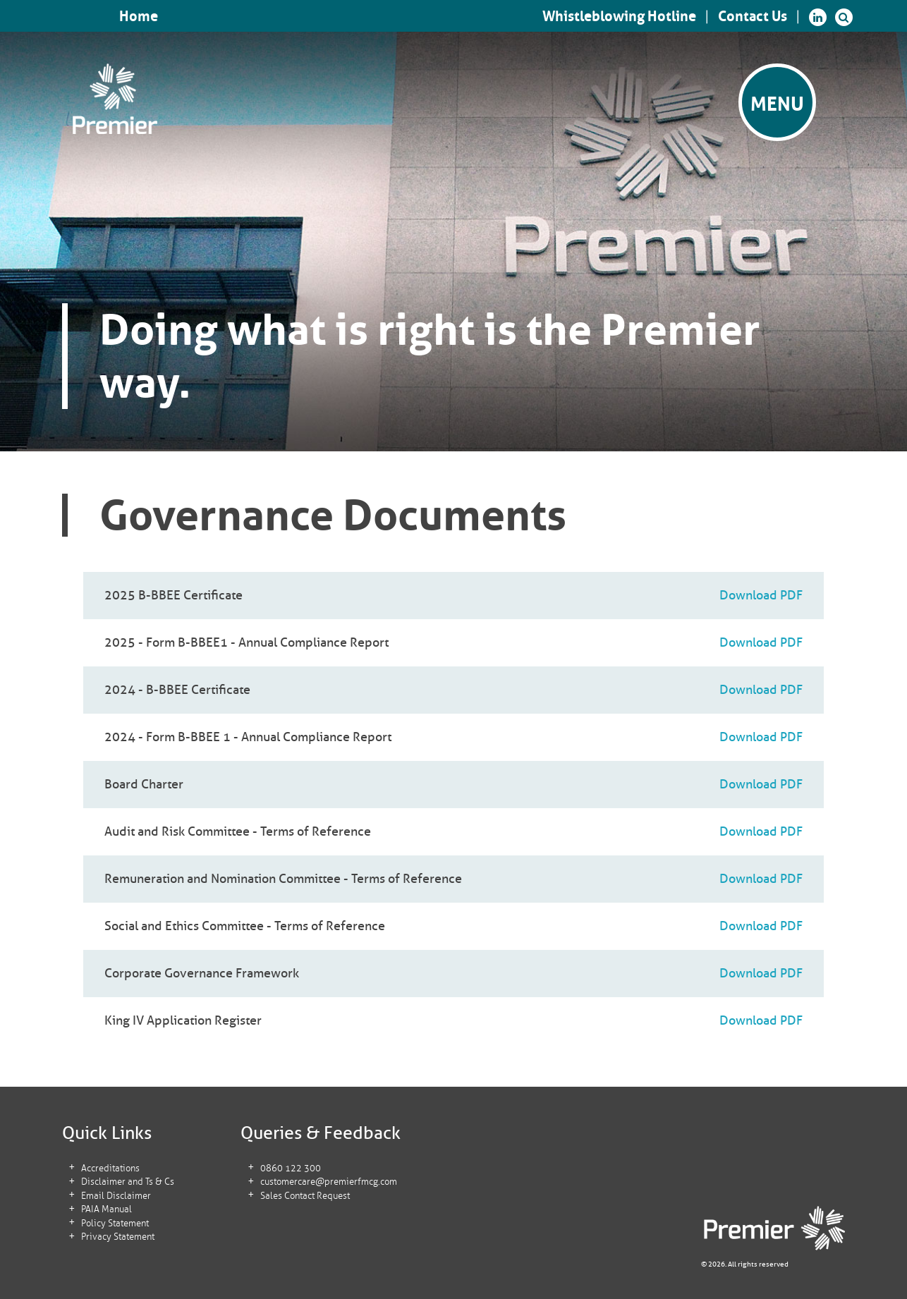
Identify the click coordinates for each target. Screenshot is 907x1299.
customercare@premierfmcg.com (327, 1182)
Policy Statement (114, 1223)
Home (138, 16)
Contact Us (752, 16)
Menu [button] (777, 104)
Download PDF (761, 595)
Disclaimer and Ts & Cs (127, 1182)
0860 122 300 (289, 1168)
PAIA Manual (106, 1209)
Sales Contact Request (303, 1196)
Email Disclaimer (115, 1196)
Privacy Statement (117, 1237)
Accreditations (110, 1168)
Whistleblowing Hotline (619, 16)
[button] (844, 17)
